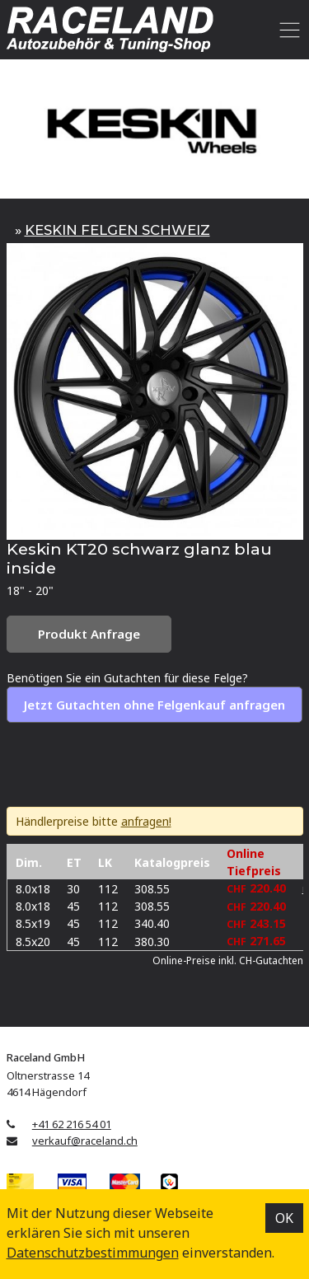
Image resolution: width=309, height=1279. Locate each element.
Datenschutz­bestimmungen (93, 1253)
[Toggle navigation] (287, 30)
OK (284, 1218)
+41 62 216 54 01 (71, 1124)
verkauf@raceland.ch (85, 1140)
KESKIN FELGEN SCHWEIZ (117, 230)
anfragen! (146, 821)
